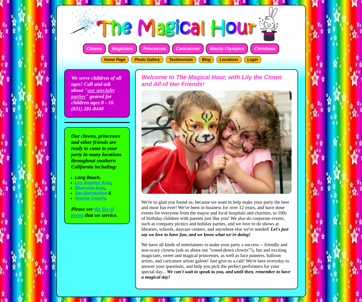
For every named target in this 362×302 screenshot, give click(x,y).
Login (252, 60)
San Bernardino (91, 193)
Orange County (90, 198)
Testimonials (181, 60)
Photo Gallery (147, 60)
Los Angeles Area (93, 182)
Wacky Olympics (227, 48)
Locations (229, 60)
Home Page (115, 60)
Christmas (264, 48)
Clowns (94, 48)
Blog (206, 60)
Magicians (122, 48)
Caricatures (188, 48)
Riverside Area (90, 187)
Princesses (154, 48)
